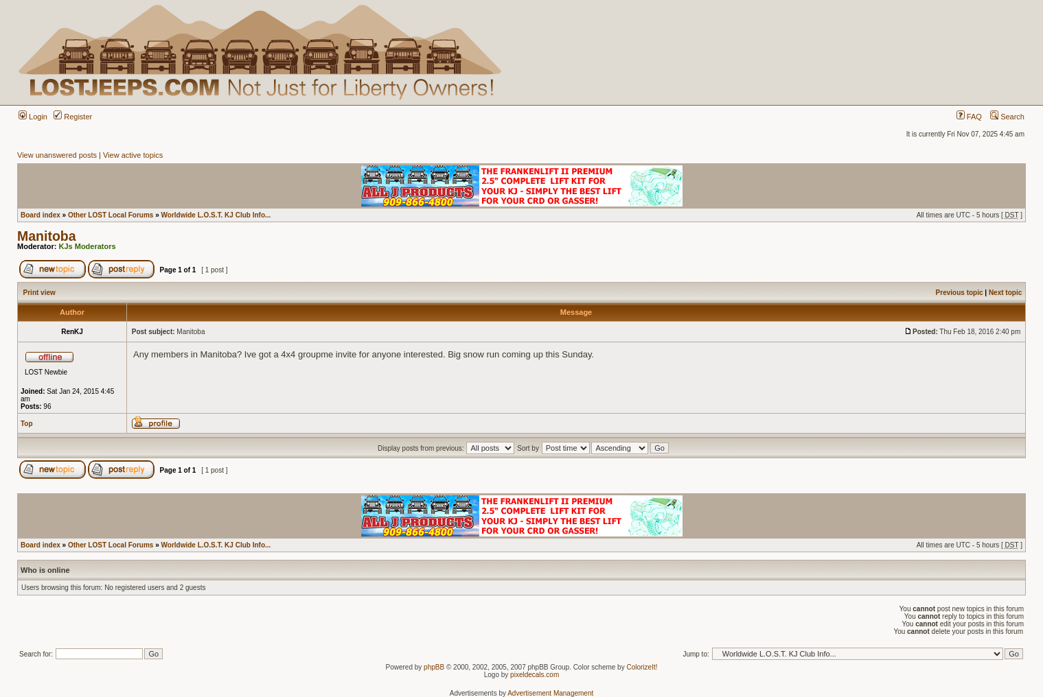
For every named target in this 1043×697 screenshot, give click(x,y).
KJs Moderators (87, 246)
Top (27, 423)
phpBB (434, 667)
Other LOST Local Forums (110, 215)
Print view (39, 292)
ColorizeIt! (641, 667)
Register (73, 117)
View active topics (133, 155)
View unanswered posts (57, 155)
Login (33, 117)
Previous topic (959, 292)
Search (1007, 117)
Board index (40, 215)
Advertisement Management (550, 693)
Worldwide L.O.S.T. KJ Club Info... (216, 215)
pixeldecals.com (534, 674)
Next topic (1005, 292)
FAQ (969, 117)
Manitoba (46, 236)
